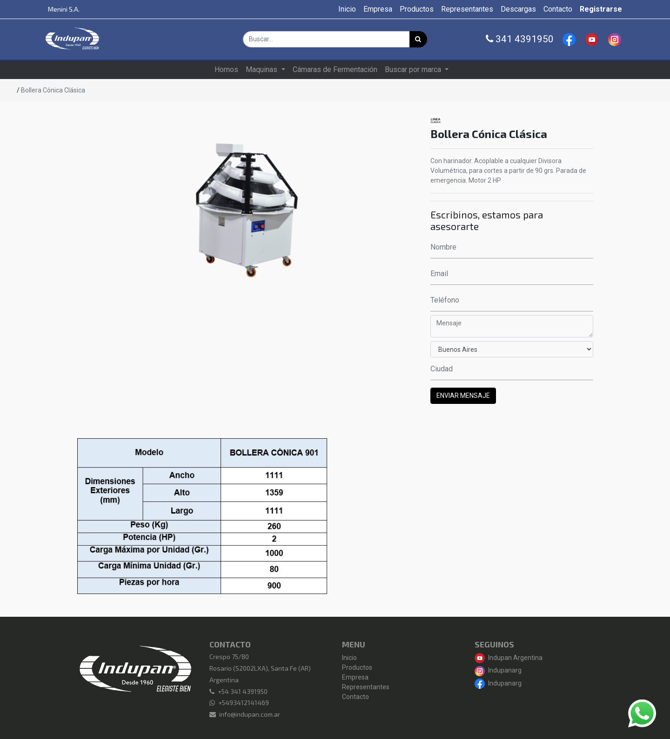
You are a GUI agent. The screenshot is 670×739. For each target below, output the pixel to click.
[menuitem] (347, 9)
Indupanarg (498, 670)
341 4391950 (520, 39)
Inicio (349, 657)
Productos (357, 667)
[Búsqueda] (418, 39)
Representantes (365, 687)
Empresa (355, 677)
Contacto (355, 696)
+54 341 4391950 (243, 691)
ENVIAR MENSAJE (463, 395)
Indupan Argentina (509, 657)
